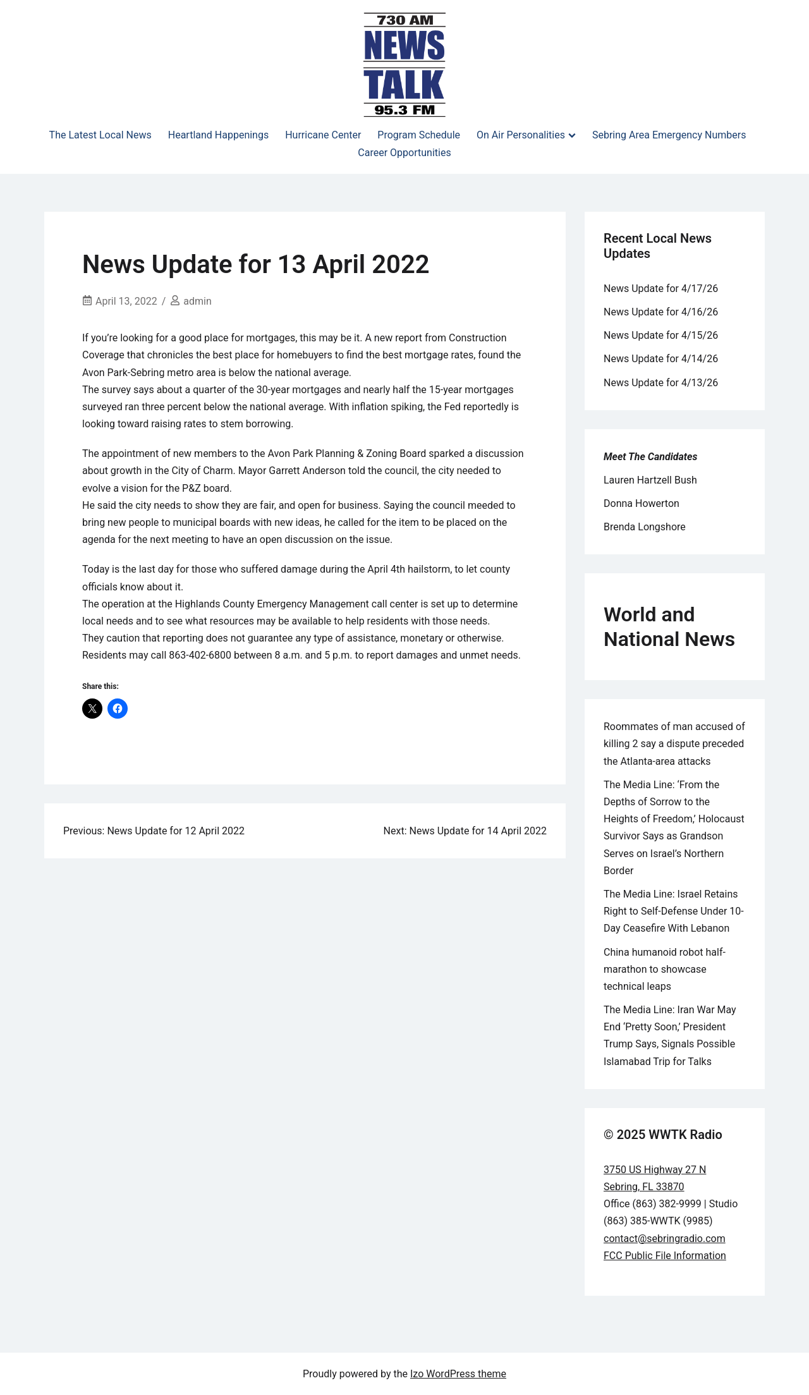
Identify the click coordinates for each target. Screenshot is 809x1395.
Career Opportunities (404, 153)
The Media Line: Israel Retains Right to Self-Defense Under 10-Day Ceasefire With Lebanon (674, 911)
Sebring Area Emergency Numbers (669, 135)
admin (197, 301)
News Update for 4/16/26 (661, 312)
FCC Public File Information (665, 1256)
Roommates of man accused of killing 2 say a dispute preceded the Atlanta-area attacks (674, 744)
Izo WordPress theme (458, 1374)
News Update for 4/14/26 (661, 359)
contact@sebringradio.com (665, 1239)
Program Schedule (418, 135)
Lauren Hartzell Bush (650, 480)
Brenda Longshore (645, 527)
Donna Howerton (641, 503)
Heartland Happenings (218, 135)
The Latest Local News (100, 135)
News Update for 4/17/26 (661, 289)
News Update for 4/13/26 (661, 383)
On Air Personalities (521, 135)
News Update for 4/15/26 (661, 335)
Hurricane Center (323, 135)
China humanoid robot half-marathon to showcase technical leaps (665, 969)
